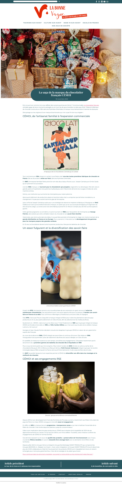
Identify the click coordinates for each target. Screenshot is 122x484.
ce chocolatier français (91, 105)
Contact (62, 474)
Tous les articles (38, 474)
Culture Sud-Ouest (52, 23)
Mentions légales (76, 474)
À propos (51, 474)
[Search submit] (59, 1)
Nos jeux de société (61, 26)
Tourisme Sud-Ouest (32, 23)
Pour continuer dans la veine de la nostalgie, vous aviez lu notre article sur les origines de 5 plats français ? (58, 454)
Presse (88, 474)
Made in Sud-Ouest (72, 23)
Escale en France (91, 23)
